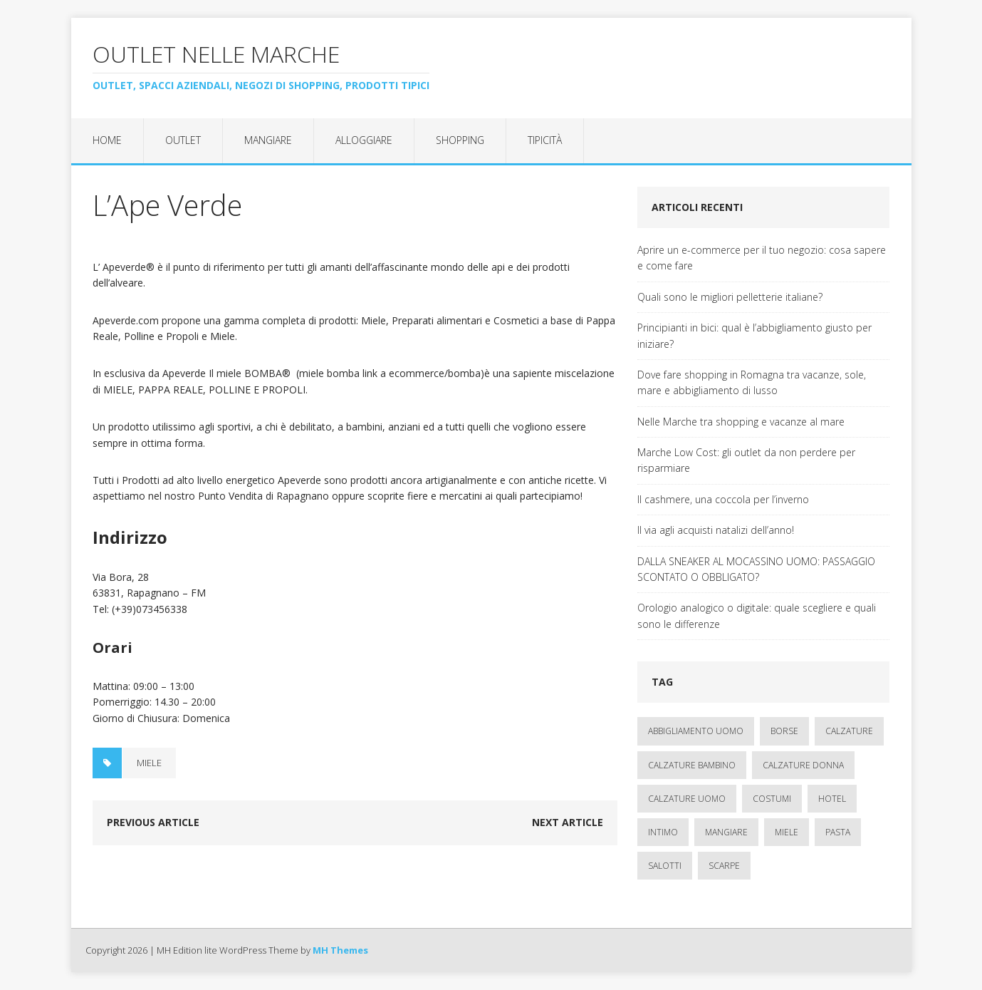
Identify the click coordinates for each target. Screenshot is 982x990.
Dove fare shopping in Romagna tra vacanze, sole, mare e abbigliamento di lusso (751, 382)
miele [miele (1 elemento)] (786, 832)
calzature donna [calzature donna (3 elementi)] (803, 765)
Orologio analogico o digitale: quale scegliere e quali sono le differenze (756, 615)
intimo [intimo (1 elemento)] (663, 832)
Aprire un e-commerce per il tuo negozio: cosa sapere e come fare (761, 257)
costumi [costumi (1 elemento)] (772, 799)
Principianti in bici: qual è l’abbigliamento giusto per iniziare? (754, 335)
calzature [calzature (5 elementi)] (849, 731)
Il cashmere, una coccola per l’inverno (723, 499)
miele (149, 762)
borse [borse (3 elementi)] (784, 731)
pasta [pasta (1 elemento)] (837, 832)
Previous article (153, 822)
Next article (567, 822)
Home (107, 140)
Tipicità (545, 140)
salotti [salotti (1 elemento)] (664, 866)
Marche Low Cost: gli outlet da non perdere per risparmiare (746, 460)
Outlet (183, 140)
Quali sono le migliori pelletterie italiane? (729, 297)
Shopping (460, 140)
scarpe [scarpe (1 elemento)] (724, 866)
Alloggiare (363, 140)
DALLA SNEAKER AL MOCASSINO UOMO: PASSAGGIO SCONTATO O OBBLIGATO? (756, 569)
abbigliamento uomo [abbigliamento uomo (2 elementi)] (695, 731)
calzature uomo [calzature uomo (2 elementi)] (687, 799)
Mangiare (268, 140)
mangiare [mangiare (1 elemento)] (726, 832)
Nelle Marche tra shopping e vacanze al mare (741, 421)
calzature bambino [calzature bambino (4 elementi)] (692, 765)
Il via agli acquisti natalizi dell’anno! (715, 530)
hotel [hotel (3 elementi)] (832, 799)
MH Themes (340, 950)
